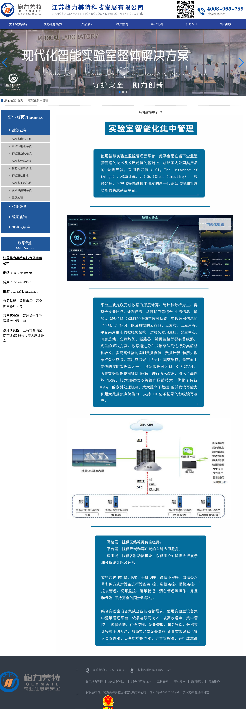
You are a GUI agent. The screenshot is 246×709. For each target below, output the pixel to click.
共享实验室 (21, 227)
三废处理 (17, 197)
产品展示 (87, 24)
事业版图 (157, 24)
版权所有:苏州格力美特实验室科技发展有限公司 (116, 692)
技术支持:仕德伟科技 (196, 692)
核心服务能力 (53, 24)
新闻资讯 (191, 24)
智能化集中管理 (38, 100)
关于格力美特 (18, 24)
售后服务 (226, 24)
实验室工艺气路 (22, 182)
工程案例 (162, 681)
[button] (120, 92)
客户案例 (122, 24)
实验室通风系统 (22, 153)
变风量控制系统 (22, 190)
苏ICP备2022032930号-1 (164, 692)
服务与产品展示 (141, 681)
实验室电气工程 (22, 138)
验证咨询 (19, 217)
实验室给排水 (20, 175)
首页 (20, 100)
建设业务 (19, 130)
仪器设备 (19, 207)
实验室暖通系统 (22, 146)
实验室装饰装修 (22, 160)
